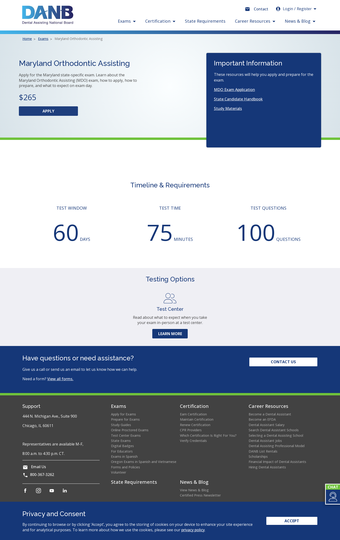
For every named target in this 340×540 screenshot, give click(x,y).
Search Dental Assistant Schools (274, 430)
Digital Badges (122, 446)
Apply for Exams (123, 414)
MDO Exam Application (234, 89)
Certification (194, 406)
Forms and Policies (125, 467)
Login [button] (293, 9)
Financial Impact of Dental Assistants (277, 461)
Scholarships (258, 456)
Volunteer (118, 472)
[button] (332, 497)
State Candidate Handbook (238, 99)
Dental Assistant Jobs (265, 440)
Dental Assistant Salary (267, 425)
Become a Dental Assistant (270, 414)
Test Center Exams (126, 435)
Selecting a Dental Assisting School (276, 435)
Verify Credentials (193, 440)
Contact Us (283, 361)
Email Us (38, 466)
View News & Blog (194, 490)
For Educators (122, 451)
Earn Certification (193, 414)
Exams (43, 38)
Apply (57, 112)
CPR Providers (191, 430)
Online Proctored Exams (130, 430)
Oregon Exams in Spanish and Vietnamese (143, 461)
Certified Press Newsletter (200, 495)
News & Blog (194, 482)
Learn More (170, 333)
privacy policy (193, 529)
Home (27, 38)
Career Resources (268, 406)
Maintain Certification (196, 419)
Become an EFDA (262, 419)
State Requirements (205, 21)
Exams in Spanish (124, 456)
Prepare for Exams (125, 419)
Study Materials (228, 108)
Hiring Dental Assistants (267, 467)
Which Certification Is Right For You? (208, 435)
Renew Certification (195, 425)
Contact (261, 9)
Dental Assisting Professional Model (277, 446)
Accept (292, 520)
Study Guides (121, 425)
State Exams (121, 440)
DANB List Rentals (263, 451)
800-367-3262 (42, 474)
